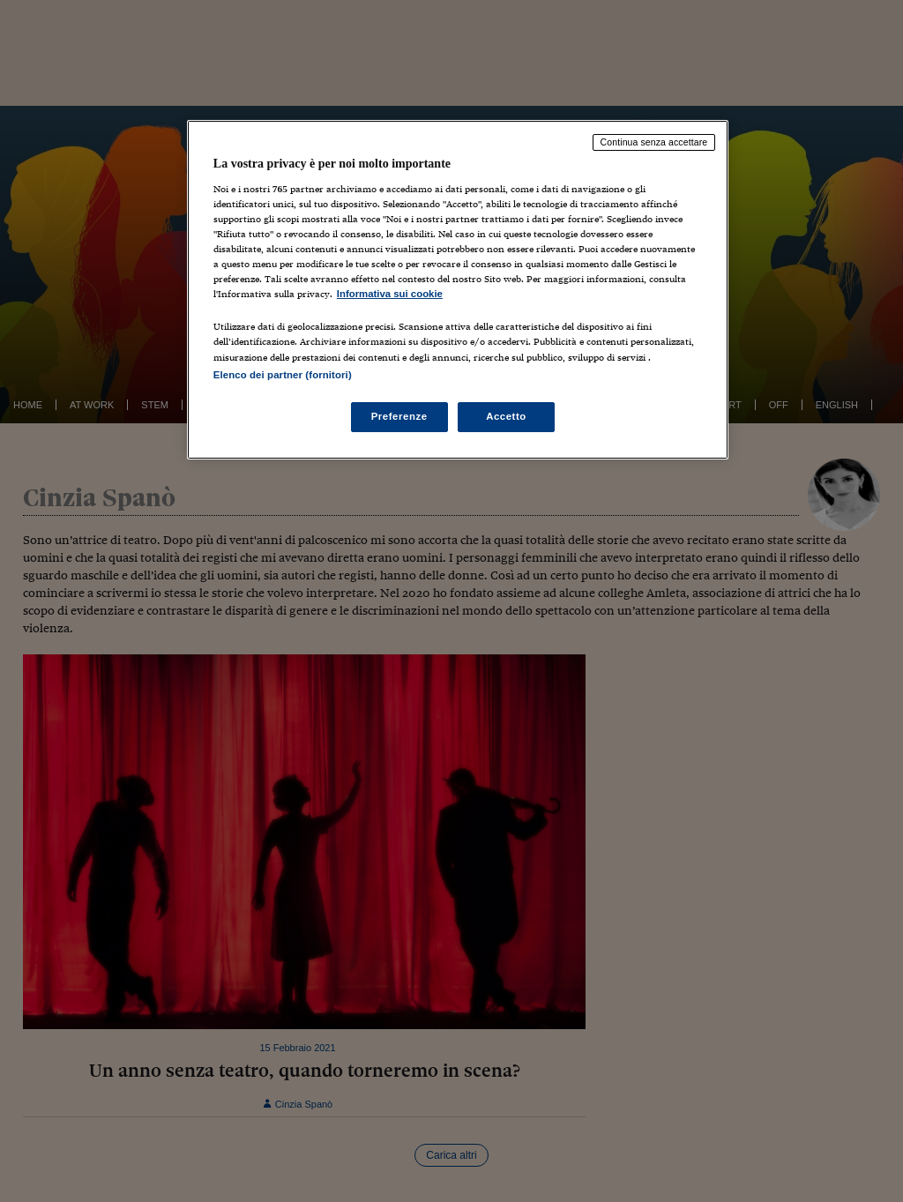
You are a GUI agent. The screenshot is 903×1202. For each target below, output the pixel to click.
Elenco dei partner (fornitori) (282, 375)
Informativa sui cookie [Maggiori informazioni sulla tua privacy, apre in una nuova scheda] (390, 293)
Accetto (506, 416)
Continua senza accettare (654, 142)
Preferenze (399, 416)
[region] (457, 289)
